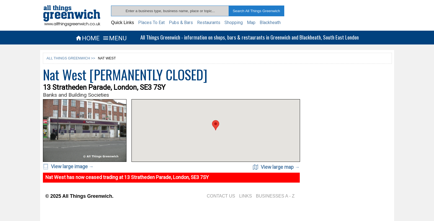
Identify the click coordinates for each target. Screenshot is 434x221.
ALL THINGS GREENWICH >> (70, 58)
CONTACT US (221, 196)
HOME (87, 38)
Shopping (233, 22)
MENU (114, 38)
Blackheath (270, 22)
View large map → (276, 167)
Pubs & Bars (181, 22)
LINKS (245, 196)
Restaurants (208, 22)
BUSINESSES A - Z (275, 196)
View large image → (68, 166)
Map (251, 22)
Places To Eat (151, 22)
